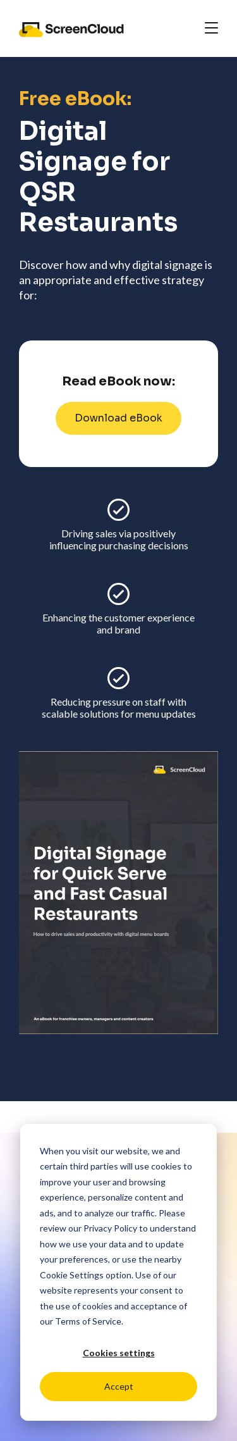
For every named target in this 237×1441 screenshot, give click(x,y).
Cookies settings (119, 1352)
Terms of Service (88, 1321)
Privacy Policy (110, 1228)
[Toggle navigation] (211, 28)
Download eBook (118, 418)
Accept (118, 1386)
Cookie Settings (72, 1274)
